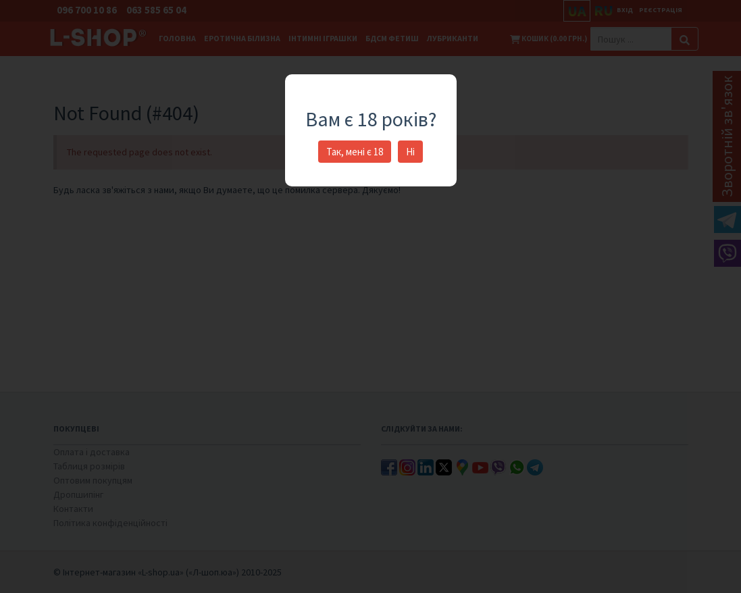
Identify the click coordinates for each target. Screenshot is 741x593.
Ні (410, 151)
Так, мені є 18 (354, 151)
